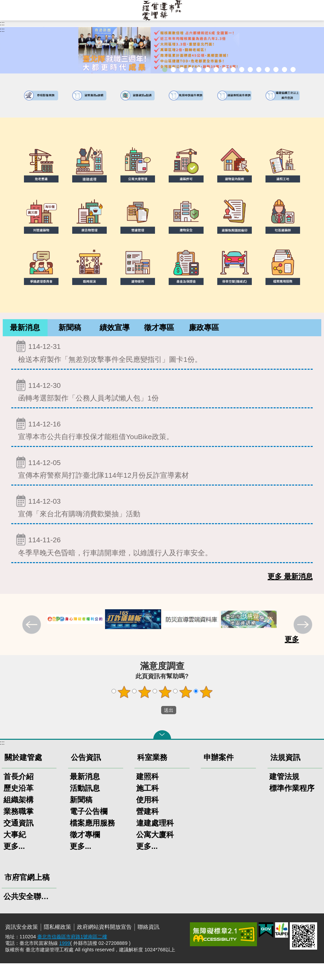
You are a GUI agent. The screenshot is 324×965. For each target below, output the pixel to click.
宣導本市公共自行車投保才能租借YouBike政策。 (162, 430)
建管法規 (284, 778)
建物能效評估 (267, 69)
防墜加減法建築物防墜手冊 (258, 69)
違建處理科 (155, 824)
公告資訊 (86, 759)
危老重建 (233, 69)
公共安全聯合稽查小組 (29, 898)
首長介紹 (18, 778)
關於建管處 (23, 759)
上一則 (32, 627)
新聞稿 (69, 328)
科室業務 (152, 759)
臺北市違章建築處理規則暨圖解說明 (199, 69)
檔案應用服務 (92, 824)
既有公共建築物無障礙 (207, 69)
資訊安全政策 (21, 929)
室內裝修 (224, 69)
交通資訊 (18, 824)
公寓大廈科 (155, 836)
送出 (154, 711)
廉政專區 (204, 328)
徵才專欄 (85, 836)
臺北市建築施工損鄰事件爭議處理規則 (293, 69)
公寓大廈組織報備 (241, 69)
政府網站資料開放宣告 (104, 929)
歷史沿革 (18, 790)
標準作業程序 (291, 790)
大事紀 (14, 836)
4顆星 (185, 693)
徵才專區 (159, 328)
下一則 (304, 627)
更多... (14, 848)
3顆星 (164, 693)
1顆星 (123, 693)
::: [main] (2, 30)
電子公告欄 (88, 813)
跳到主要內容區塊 (3, 3)
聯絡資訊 (148, 929)
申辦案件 (219, 759)
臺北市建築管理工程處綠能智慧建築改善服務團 (190, 69)
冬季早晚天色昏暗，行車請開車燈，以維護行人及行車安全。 (162, 546)
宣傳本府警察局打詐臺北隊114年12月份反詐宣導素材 (162, 469)
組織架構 (18, 801)
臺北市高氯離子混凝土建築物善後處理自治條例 (275, 69)
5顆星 (205, 693)
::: (2, 23)
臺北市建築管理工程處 (162, 10)
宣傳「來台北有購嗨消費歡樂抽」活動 (162, 507)
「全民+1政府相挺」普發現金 (181, 69)
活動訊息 (85, 790)
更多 (292, 641)
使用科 (147, 801)
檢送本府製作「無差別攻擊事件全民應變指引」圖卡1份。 (162, 353)
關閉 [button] (162, 736)
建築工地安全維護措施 (284, 69)
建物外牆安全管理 (216, 69)
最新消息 (25, 328)
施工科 (147, 790)
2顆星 (144, 693)
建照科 (147, 778)
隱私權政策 (57, 929)
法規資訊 (285, 759)
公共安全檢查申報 (250, 69)
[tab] (25, 328)
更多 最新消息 (290, 578)
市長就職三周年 (164, 69)
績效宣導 (114, 328)
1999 (64, 945)
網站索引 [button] (10, 10)
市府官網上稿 (27, 879)
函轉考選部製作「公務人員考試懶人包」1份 (162, 392)
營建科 (147, 813)
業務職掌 (18, 813)
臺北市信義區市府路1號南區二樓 (72, 938)
